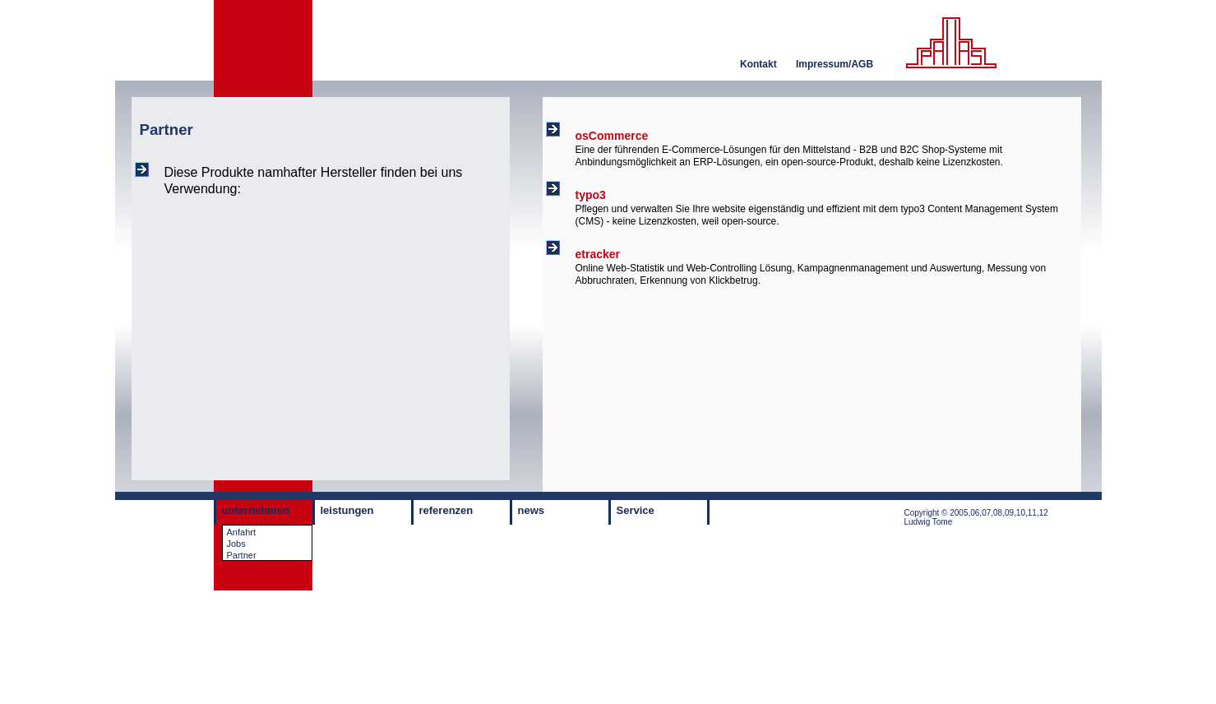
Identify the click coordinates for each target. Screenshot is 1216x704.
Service (635, 510)
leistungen (347, 510)
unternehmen (255, 510)
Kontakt (758, 64)
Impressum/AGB (834, 64)
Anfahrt (241, 532)
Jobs (236, 544)
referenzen (446, 510)
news (531, 510)
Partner (242, 555)
